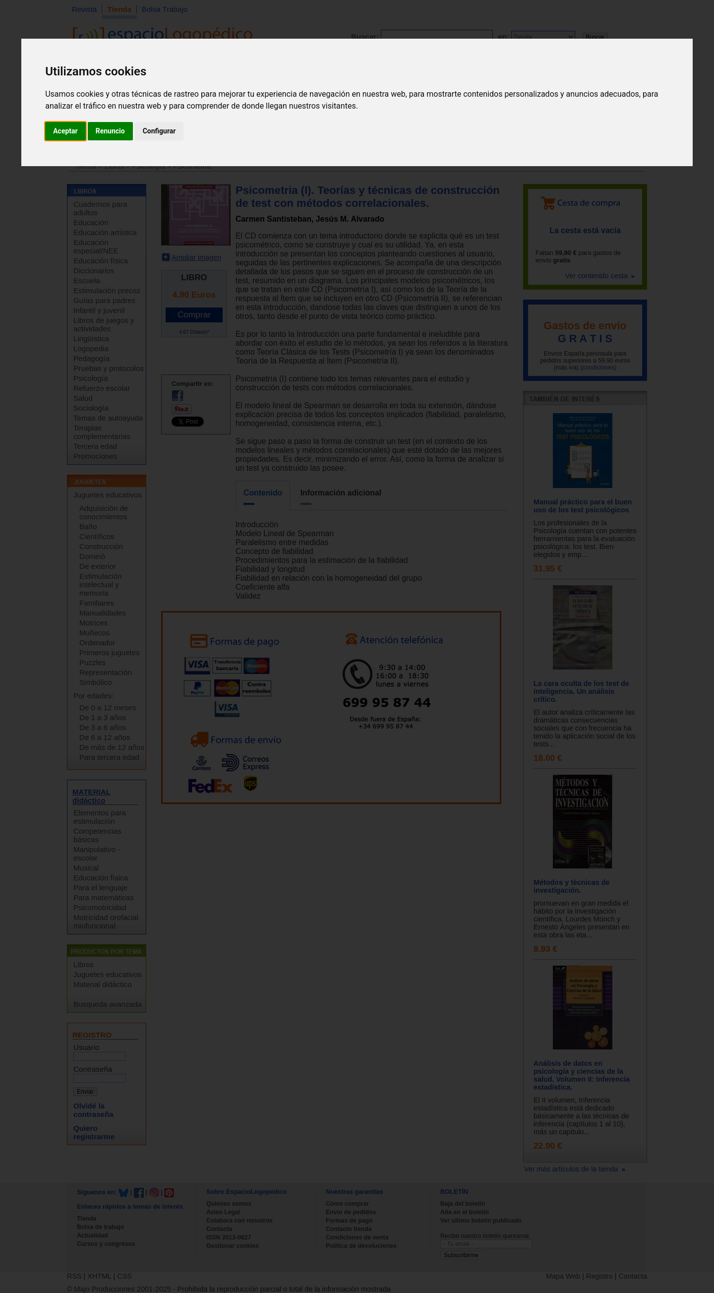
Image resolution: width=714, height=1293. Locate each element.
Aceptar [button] (65, 131)
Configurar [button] (159, 131)
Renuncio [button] (110, 131)
